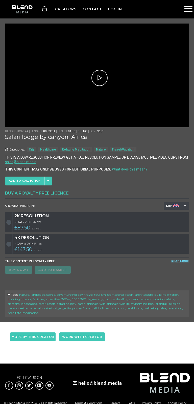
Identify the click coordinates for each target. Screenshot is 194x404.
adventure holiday (70, 294)
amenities (53, 299)
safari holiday (66, 304)
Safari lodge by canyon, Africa (46, 137)
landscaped (29, 304)
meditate (14, 313)
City (31, 149)
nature (24, 294)
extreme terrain (31, 308)
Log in (115, 9)
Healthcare (48, 149)
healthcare (134, 308)
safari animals (88, 304)
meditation (30, 313)
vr (99, 299)
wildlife (124, 304)
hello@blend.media (100, 383)
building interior (19, 299)
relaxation (175, 308)
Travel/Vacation (123, 149)
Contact (92, 9)
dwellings (123, 299)
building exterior (166, 294)
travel (88, 294)
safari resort (47, 304)
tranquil (161, 304)
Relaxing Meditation (76, 149)
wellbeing (151, 308)
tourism (100, 294)
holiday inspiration (111, 308)
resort (129, 294)
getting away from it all (79, 308)
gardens (13, 304)
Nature (101, 149)
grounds (109, 299)
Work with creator (82, 337)
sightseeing (115, 294)
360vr (65, 299)
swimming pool (142, 304)
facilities (38, 299)
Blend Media (22, 9)
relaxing (175, 304)
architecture (144, 294)
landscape (38, 294)
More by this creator (33, 337)
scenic (50, 294)
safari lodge (52, 308)
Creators (66, 9)
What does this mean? (129, 169)
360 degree (88, 299)
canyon (13, 308)
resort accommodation (148, 299)
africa (170, 299)
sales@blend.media (20, 162)
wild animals (109, 304)
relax (162, 308)
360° (75, 299)
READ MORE (180, 261)
